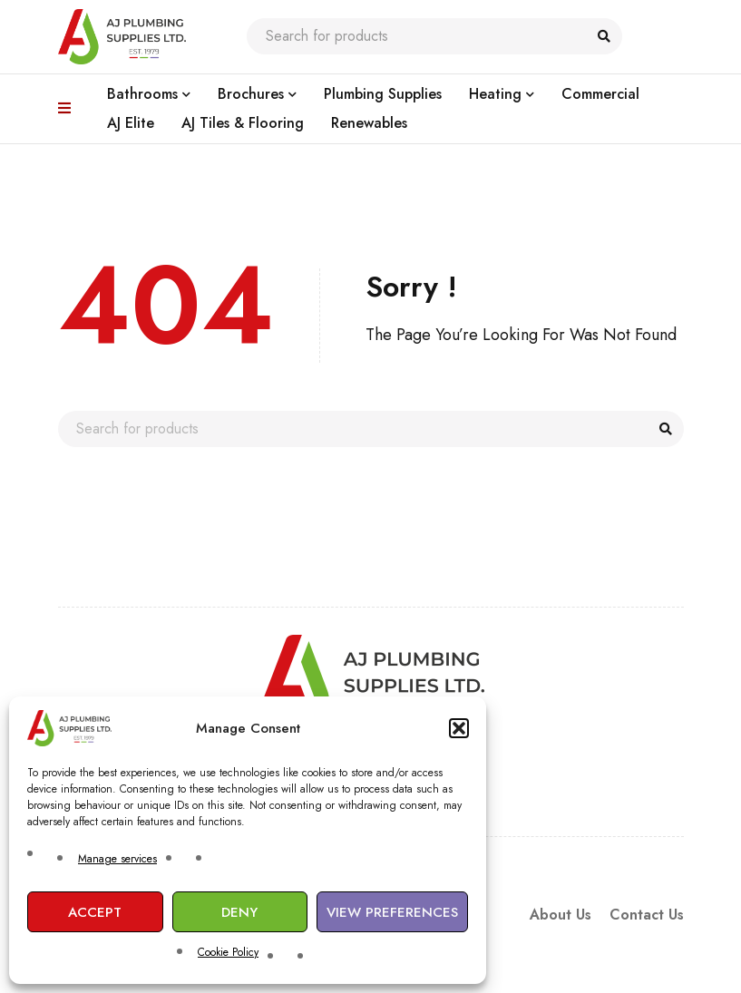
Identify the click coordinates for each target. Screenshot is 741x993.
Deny (239, 912)
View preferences (392, 912)
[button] (459, 728)
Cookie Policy (228, 952)
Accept (95, 912)
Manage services (117, 859)
